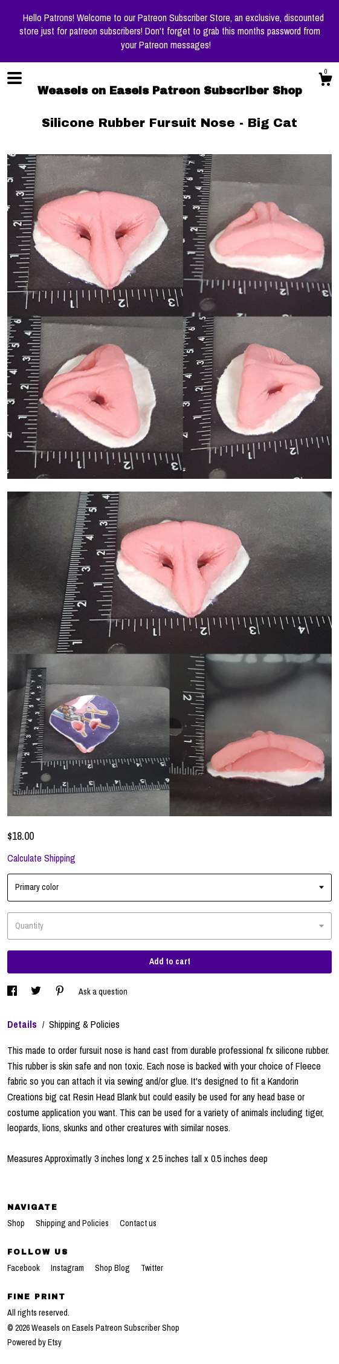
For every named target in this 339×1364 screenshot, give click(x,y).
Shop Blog (113, 1267)
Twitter (152, 1267)
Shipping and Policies (73, 1223)
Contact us (138, 1223)
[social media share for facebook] (13, 991)
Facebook (24, 1267)
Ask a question (103, 991)
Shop (17, 1223)
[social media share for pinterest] (60, 991)
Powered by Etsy (34, 1342)
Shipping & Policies (84, 1024)
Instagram (68, 1267)
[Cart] (325, 81)
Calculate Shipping (41, 858)
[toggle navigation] (14, 78)
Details (23, 1024)
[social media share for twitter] (37, 991)
